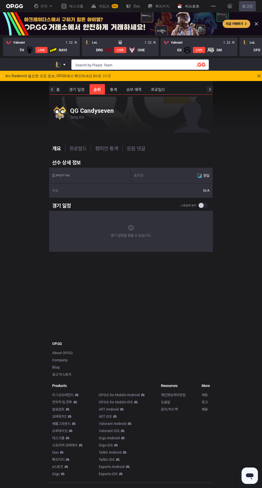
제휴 (205, 394)
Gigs (56, 473)
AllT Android (109, 409)
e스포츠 (57, 466)
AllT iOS (105, 416)
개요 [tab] (56, 148)
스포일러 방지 (188, 205)
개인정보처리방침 (173, 394)
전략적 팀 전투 (62, 402)
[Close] (256, 24)
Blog (56, 367)
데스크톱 (58, 437)
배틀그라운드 (61, 423)
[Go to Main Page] (14, 6)
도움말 (165, 402)
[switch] (203, 205)
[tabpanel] (131, 205)
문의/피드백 (169, 409)
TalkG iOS (107, 459)
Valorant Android (112, 423)
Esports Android (112, 466)
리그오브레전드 (63, 394)
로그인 (247, 6)
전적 (43, 6)
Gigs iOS (106, 445)
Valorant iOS (109, 430)
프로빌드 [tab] (78, 148)
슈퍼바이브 (60, 430)
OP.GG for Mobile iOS (116, 402)
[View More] (213, 6)
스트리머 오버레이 (65, 445)
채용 (205, 409)
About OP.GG (62, 352)
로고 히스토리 (61, 374)
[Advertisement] (131, 296)
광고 (205, 402)
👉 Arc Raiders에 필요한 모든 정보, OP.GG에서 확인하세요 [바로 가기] (55, 76)
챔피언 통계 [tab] (106, 148)
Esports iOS (108, 473)
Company (60, 359)
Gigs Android (109, 437)
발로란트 (58, 409)
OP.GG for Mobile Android (119, 394)
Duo (55, 452)
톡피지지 (58, 459)
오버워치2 (59, 416)
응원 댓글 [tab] (136, 148)
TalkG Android (110, 452)
